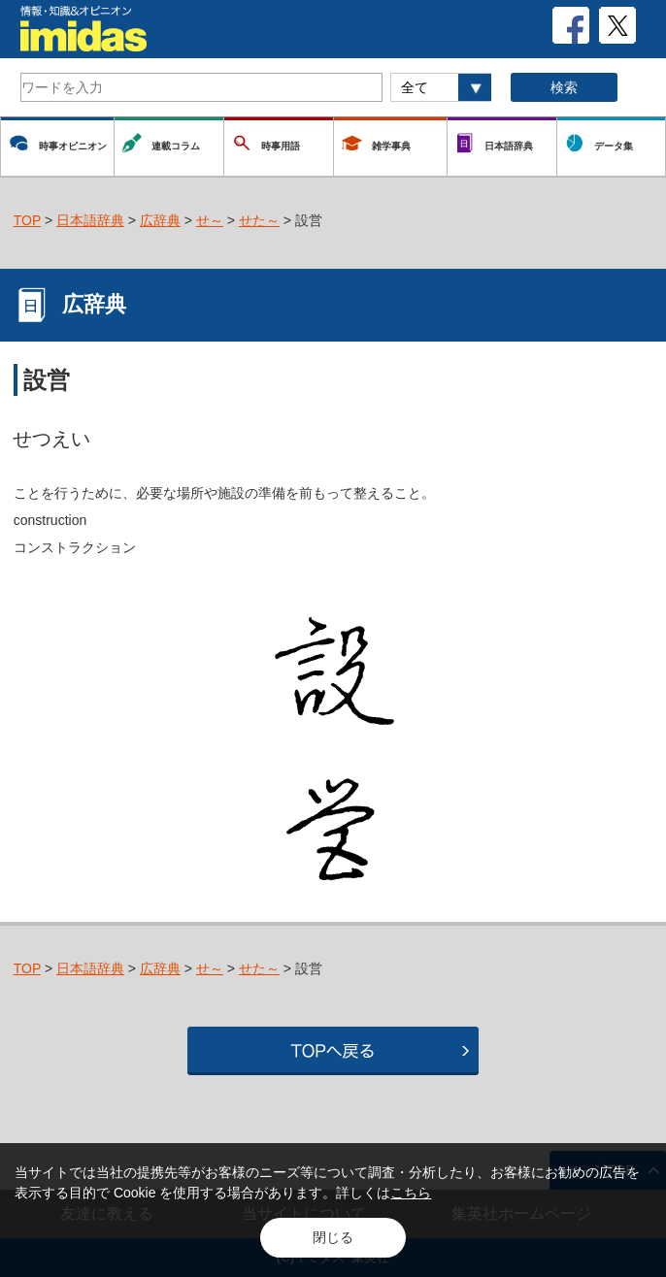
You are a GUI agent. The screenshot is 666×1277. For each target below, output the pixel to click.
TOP (27, 220)
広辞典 (160, 220)
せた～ (259, 220)
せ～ (209, 220)
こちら (410, 1192)
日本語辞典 (90, 220)
